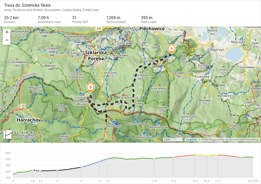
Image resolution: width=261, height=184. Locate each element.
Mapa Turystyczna (212, 139)
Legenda (191, 139)
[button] (6, 33)
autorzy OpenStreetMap (244, 139)
